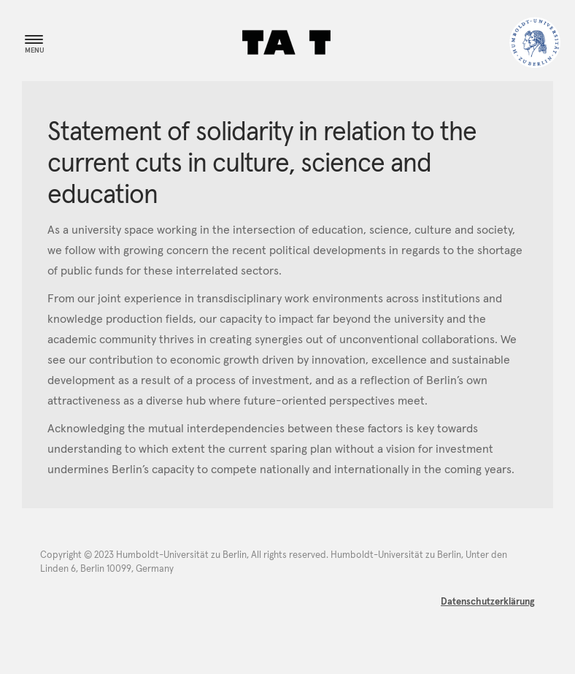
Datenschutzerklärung (488, 602)
